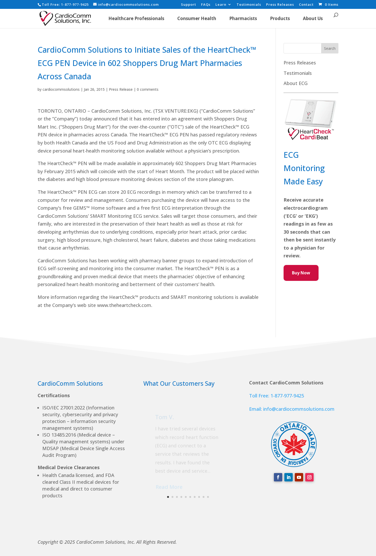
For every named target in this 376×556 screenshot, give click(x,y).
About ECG (296, 83)
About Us (313, 18)
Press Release (121, 89)
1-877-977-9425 (75, 4)
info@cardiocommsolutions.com (298, 409)
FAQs (205, 5)
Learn (220, 5)
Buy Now (301, 273)
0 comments (147, 89)
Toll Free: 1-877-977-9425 (276, 395)
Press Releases (280, 5)
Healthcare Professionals (136, 18)
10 (208, 497)
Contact (306, 5)
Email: (256, 409)
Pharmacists (243, 18)
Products (280, 18)
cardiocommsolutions (61, 89)
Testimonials (249, 5)
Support (188, 5)
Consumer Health (196, 18)
